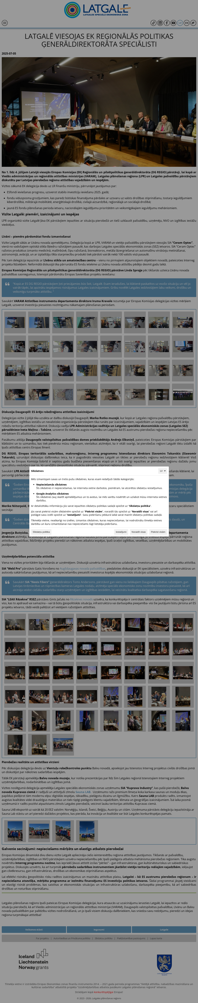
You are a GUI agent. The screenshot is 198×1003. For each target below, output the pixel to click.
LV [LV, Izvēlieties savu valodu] (163, 470)
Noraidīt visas (139, 532)
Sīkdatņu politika (41, 532)
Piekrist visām (158, 532)
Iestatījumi (121, 532)
